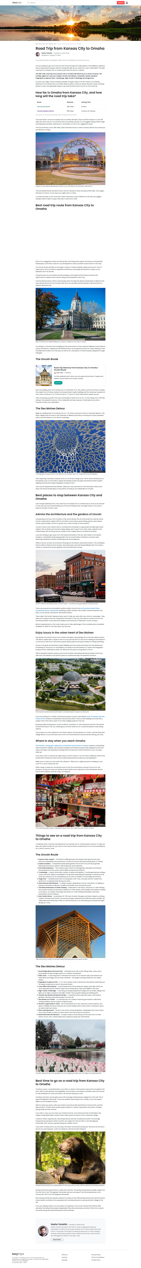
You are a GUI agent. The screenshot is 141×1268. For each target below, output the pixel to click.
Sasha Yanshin (46, 53)
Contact (64, 1257)
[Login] (126, 3)
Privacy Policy (95, 1255)
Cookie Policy (95, 1260)
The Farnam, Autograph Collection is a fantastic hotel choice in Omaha (62, 746)
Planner (120, 3)
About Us (65, 1255)
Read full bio (57, 1240)
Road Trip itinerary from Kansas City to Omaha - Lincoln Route (76, 368)
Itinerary (58, 383)
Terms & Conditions (97, 1257)
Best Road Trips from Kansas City (46, 44)
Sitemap (64, 1260)
